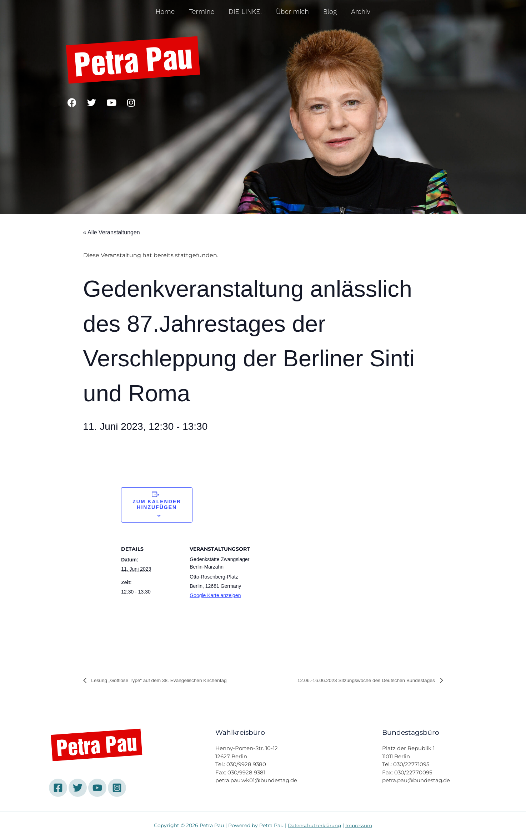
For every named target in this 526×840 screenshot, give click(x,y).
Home (165, 11)
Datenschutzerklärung (314, 826)
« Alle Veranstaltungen (111, 232)
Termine (201, 11)
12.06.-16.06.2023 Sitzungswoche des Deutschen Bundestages (355, 681)
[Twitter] (78, 788)
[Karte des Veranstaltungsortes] (296, 608)
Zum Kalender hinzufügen (156, 504)
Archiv (360, 11)
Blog (330, 11)
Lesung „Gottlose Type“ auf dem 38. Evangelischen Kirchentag (170, 681)
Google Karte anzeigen (215, 595)
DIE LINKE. (245, 11)
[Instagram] (117, 788)
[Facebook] (58, 788)
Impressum (360, 826)
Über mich (292, 11)
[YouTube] (97, 788)
